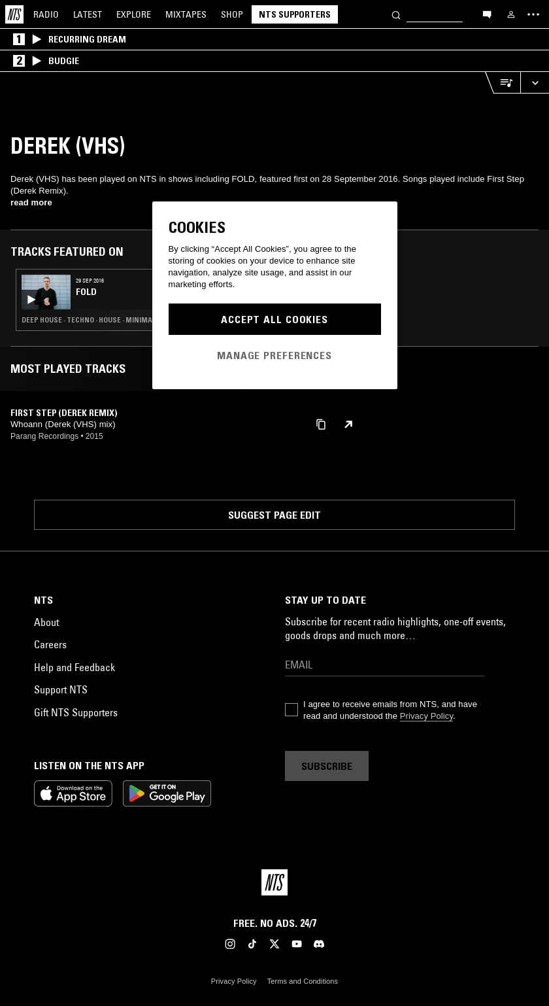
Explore (133, 14)
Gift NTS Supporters (76, 712)
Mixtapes (186, 14)
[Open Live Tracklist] (502, 83)
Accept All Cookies (274, 319)
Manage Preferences (274, 355)
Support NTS (61, 689)
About (46, 622)
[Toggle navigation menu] (533, 14)
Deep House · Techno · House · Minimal (89, 319)
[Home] (14, 14)
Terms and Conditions (302, 981)
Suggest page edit (274, 514)
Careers (50, 644)
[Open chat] (487, 13)
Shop (232, 14)
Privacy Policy (426, 716)
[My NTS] (511, 14)
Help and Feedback (74, 667)
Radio (46, 14)
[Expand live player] (534, 83)
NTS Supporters (295, 14)
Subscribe (326, 765)
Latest (87, 14)
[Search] (396, 14)
